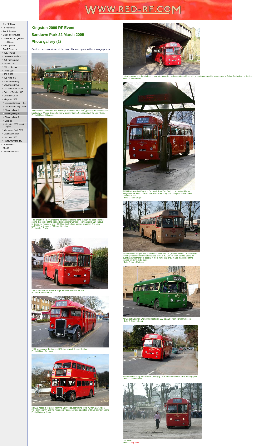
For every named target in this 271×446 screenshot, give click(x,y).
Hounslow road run (11, 56)
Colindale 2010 (9, 96)
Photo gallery (7, 45)
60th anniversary (10, 81)
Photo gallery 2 (10, 113)
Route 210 (7, 71)
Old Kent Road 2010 (12, 88)
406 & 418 (7, 74)
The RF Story (7, 24)
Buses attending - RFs (14, 103)
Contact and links (9, 151)
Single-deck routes (10, 35)
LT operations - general (12, 38)
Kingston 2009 (9, 99)
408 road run (8, 78)
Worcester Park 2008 (12, 130)
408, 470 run (8, 53)
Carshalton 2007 (10, 134)
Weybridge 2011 (10, 85)
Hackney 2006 (9, 137)
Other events (7, 144)
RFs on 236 (8, 63)
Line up (7, 121)
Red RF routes (8, 31)
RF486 (4, 148)
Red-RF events (8, 49)
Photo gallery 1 (10, 110)
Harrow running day (11, 141)
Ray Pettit (135, 443)
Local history (7, 42)
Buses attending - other (14, 106)
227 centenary (9, 67)
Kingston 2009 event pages (13, 125)
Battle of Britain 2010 (12, 92)
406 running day (10, 60)
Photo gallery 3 (10, 117)
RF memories (7, 28)
